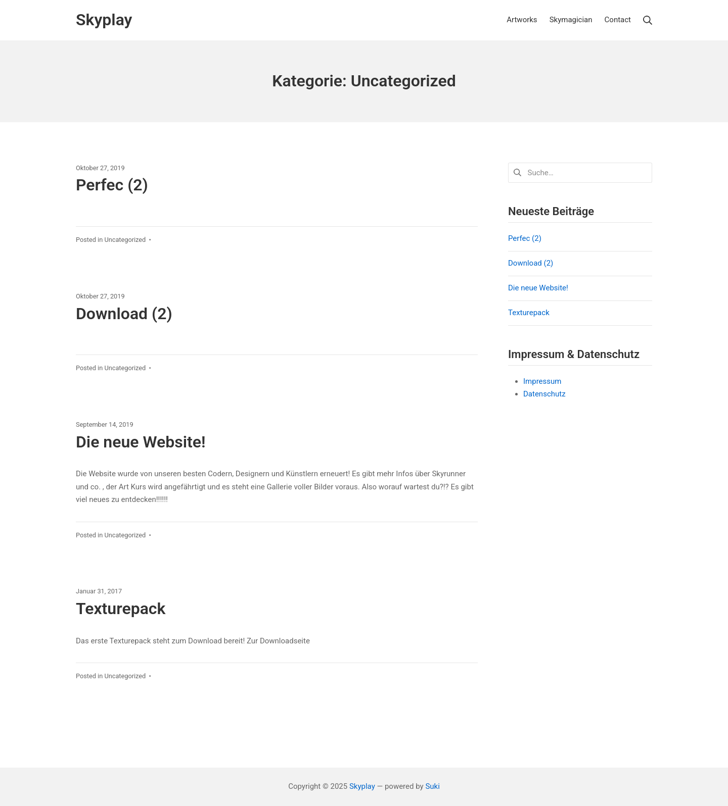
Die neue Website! (141, 441)
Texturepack (120, 608)
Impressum (542, 381)
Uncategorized (125, 239)
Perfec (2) (112, 184)
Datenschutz (544, 393)
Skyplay (362, 786)
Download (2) (124, 313)
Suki (432, 786)
